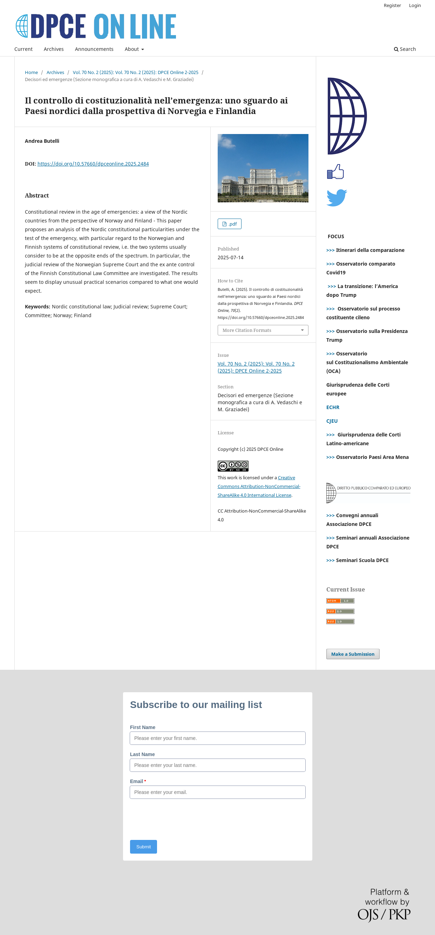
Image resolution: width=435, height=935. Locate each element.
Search (405, 49)
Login (415, 5)
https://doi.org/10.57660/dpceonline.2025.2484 (93, 163)
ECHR (332, 407)
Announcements (94, 49)
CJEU (332, 421)
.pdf (232, 224)
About (132, 49)
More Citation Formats (247, 330)
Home (31, 72)
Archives (54, 49)
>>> (330, 250)
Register (392, 5)
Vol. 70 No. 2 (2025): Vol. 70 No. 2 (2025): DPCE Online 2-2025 (135, 72)
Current (23, 49)
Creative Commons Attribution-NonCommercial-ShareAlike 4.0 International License (259, 486)
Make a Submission (353, 654)
